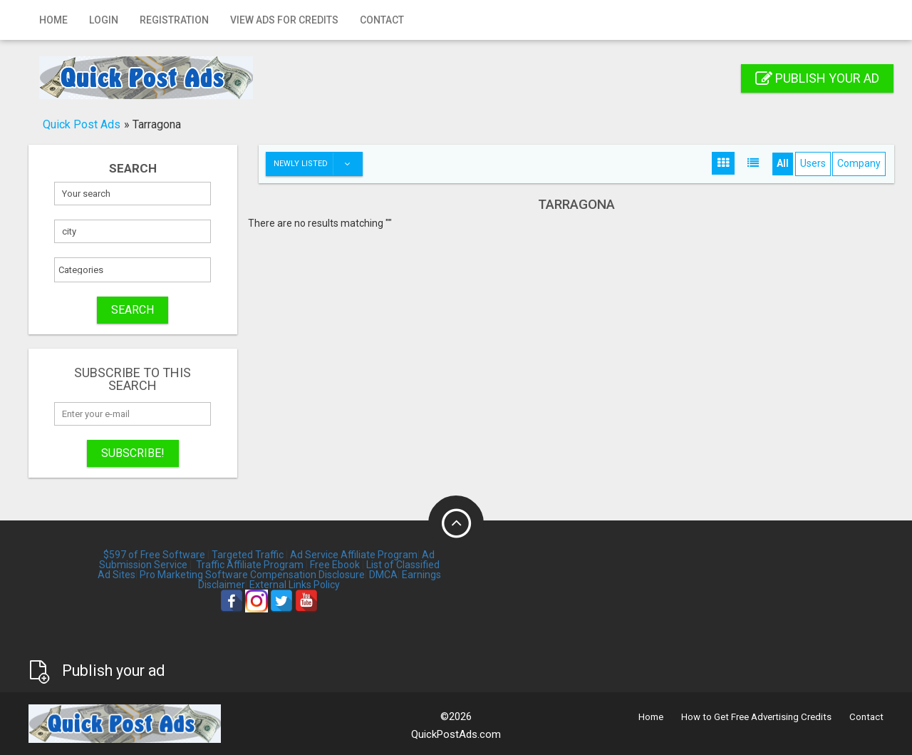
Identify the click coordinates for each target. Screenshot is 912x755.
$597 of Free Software (154, 554)
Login (103, 20)
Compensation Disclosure (307, 574)
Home (53, 20)
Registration (174, 20)
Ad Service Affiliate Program (354, 554)
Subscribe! (133, 453)
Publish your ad (817, 78)
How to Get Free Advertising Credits (756, 717)
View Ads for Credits (284, 20)
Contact (382, 20)
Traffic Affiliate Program (250, 564)
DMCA (383, 574)
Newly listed (318, 164)
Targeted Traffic (248, 554)
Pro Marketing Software (194, 574)
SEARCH (132, 310)
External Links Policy (294, 584)
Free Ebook (335, 564)
